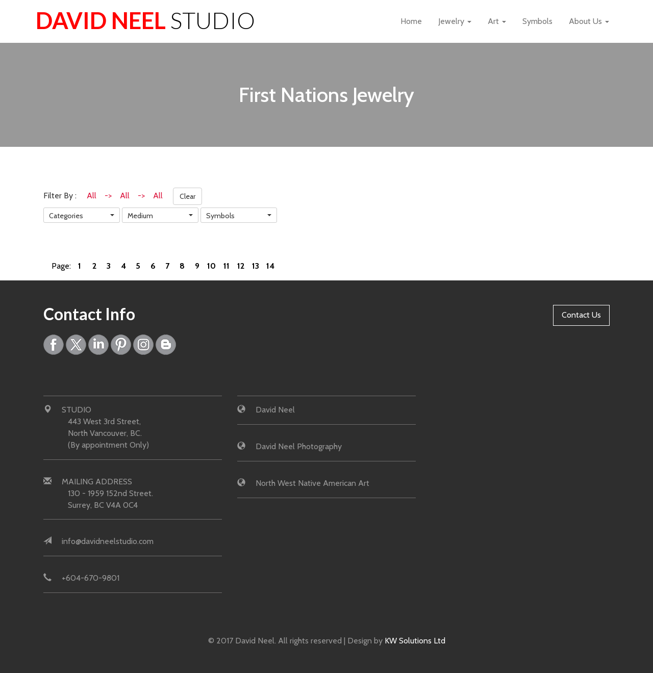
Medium (140, 215)
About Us (589, 21)
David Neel (145, 20)
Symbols (537, 21)
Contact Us (581, 315)
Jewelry (454, 21)
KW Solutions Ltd (415, 640)
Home (411, 21)
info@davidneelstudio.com (108, 541)
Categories (66, 215)
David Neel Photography (299, 446)
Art (497, 21)
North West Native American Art (312, 483)
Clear (187, 196)
